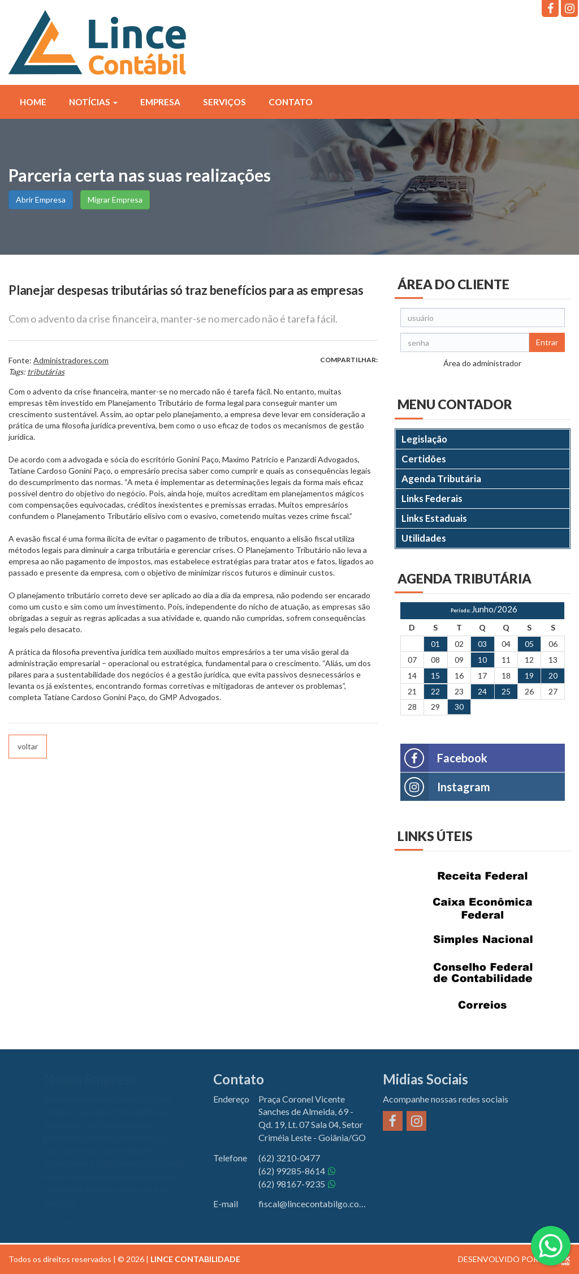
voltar (28, 746)
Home (33, 102)
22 (435, 691)
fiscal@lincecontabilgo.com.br (312, 1203)
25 (506, 691)
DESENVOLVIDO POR (498, 1259)
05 (529, 644)
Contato (291, 102)
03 (482, 644)
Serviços (224, 102)
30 (459, 706)
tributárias (45, 371)
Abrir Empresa (41, 199)
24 (482, 691)
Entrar (547, 342)
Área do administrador (482, 363)
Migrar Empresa (115, 199)
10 (482, 659)
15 (435, 675)
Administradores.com (71, 360)
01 (435, 644)
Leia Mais (64, 1223)
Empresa (160, 102)
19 (529, 675)
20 (553, 675)
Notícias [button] (93, 102)
